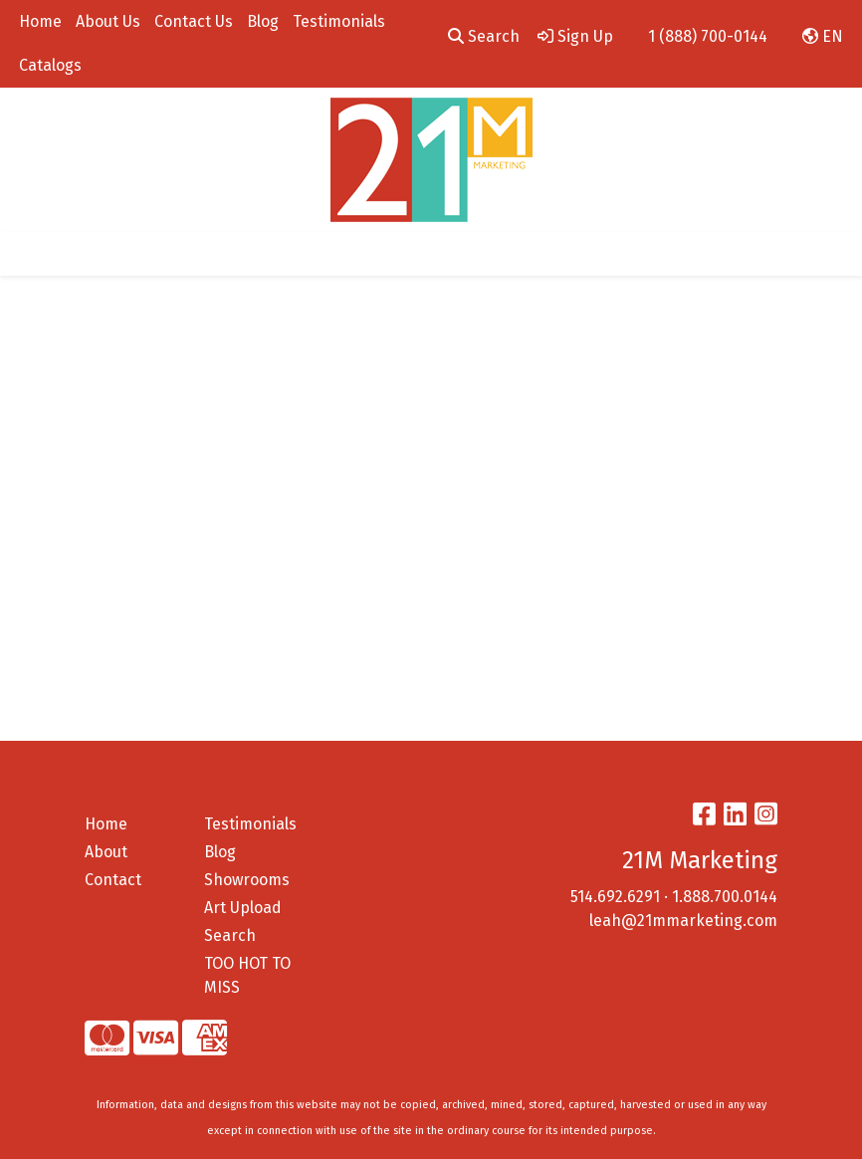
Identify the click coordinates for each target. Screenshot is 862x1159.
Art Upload (243, 907)
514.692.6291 (615, 896)
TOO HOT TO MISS (247, 975)
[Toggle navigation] (31, 254)
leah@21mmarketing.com (683, 920)
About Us (108, 21)
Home (40, 21)
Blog (263, 21)
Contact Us (193, 21)
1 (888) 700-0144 (707, 36)
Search (484, 36)
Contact (113, 879)
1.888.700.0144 (724, 896)
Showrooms (247, 879)
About (106, 851)
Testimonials (339, 21)
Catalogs (50, 65)
